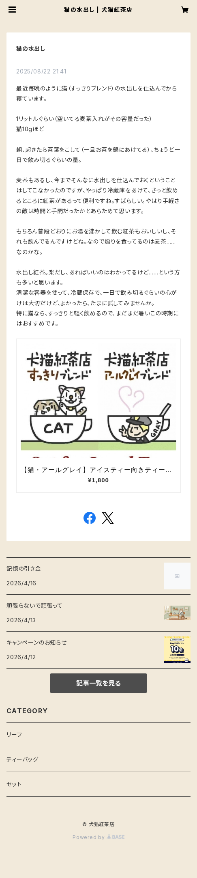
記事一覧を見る (98, 683)
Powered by (98, 837)
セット (13, 784)
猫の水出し (30, 48)
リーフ (14, 734)
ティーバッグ (22, 759)
